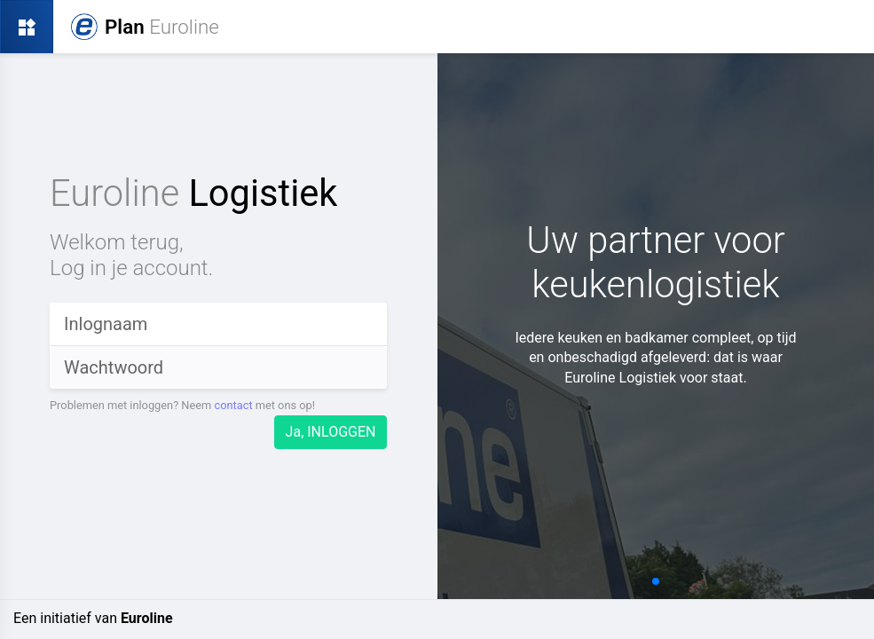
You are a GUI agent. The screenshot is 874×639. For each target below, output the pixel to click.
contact (233, 405)
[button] (655, 581)
